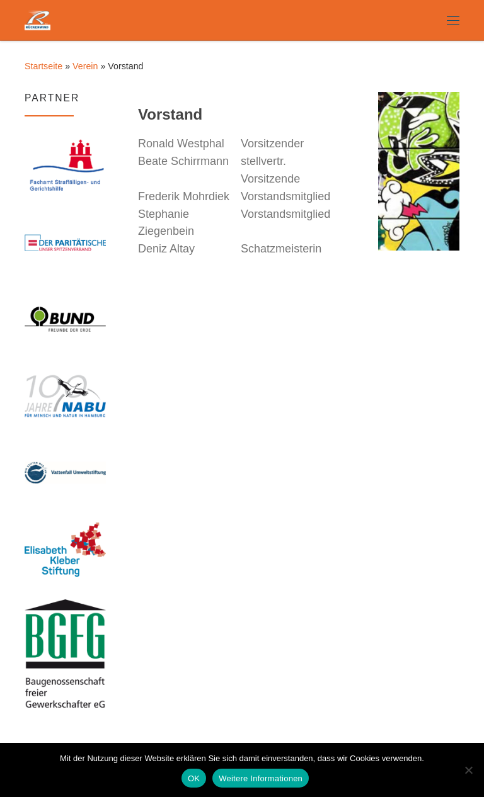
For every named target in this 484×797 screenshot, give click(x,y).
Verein (85, 66)
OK (194, 778)
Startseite (43, 66)
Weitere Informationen (260, 778)
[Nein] (468, 770)
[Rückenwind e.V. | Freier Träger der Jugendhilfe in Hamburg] (37, 18)
